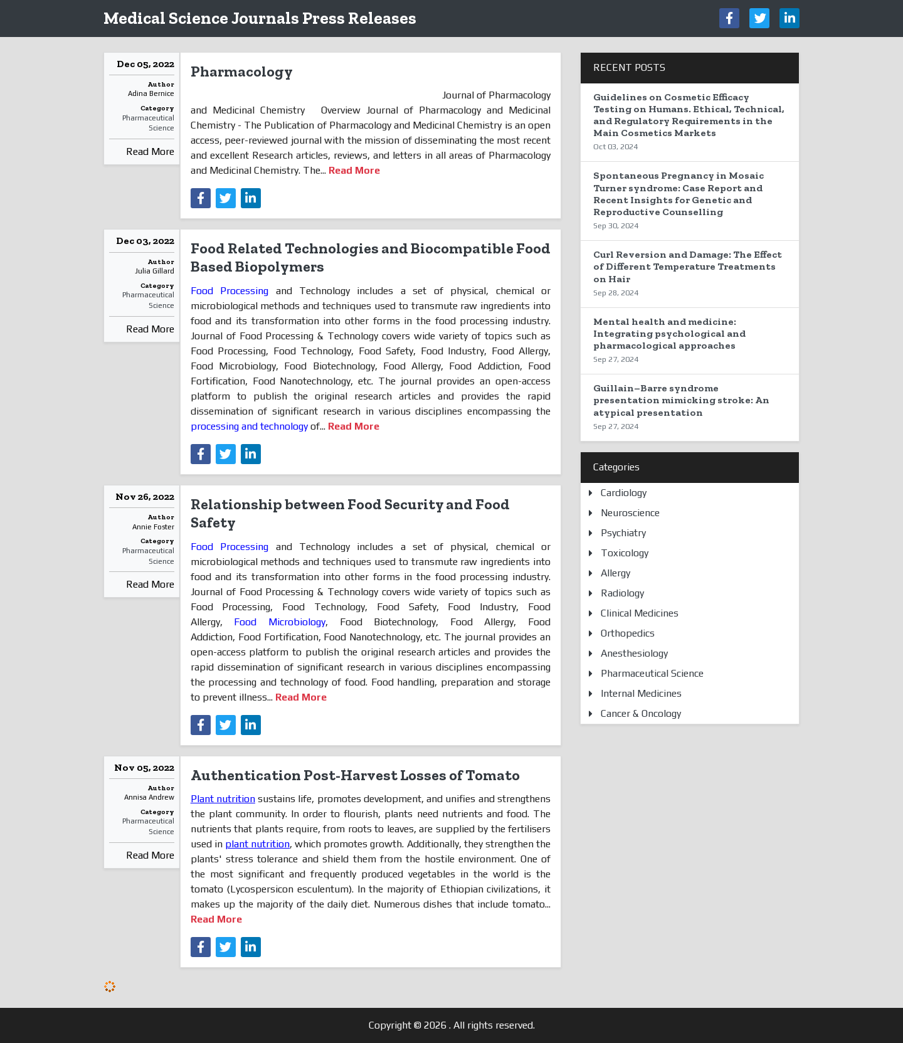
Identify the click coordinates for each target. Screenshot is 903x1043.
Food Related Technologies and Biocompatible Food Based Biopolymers (371, 257)
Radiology (622, 593)
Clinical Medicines (640, 613)
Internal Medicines (641, 693)
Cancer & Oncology (641, 713)
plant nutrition (257, 844)
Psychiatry (623, 533)
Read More (150, 151)
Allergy (615, 573)
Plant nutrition (223, 799)
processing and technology (250, 426)
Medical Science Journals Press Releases (259, 18)
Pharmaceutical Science (148, 123)
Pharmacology (242, 71)
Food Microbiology (274, 622)
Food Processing (233, 291)
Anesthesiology (634, 653)
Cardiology (624, 493)
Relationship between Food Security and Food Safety (350, 513)
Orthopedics (628, 633)
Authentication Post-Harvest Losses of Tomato (355, 775)
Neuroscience (630, 513)
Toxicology (624, 553)
